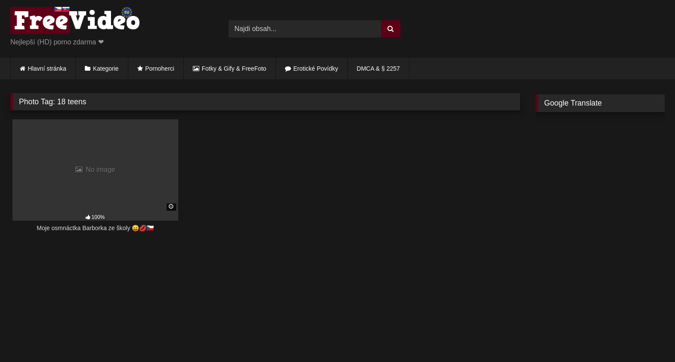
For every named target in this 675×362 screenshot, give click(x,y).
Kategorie (106, 68)
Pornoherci (159, 68)
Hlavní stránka (47, 68)
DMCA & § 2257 (378, 68)
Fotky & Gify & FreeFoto (234, 68)
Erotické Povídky (315, 68)
